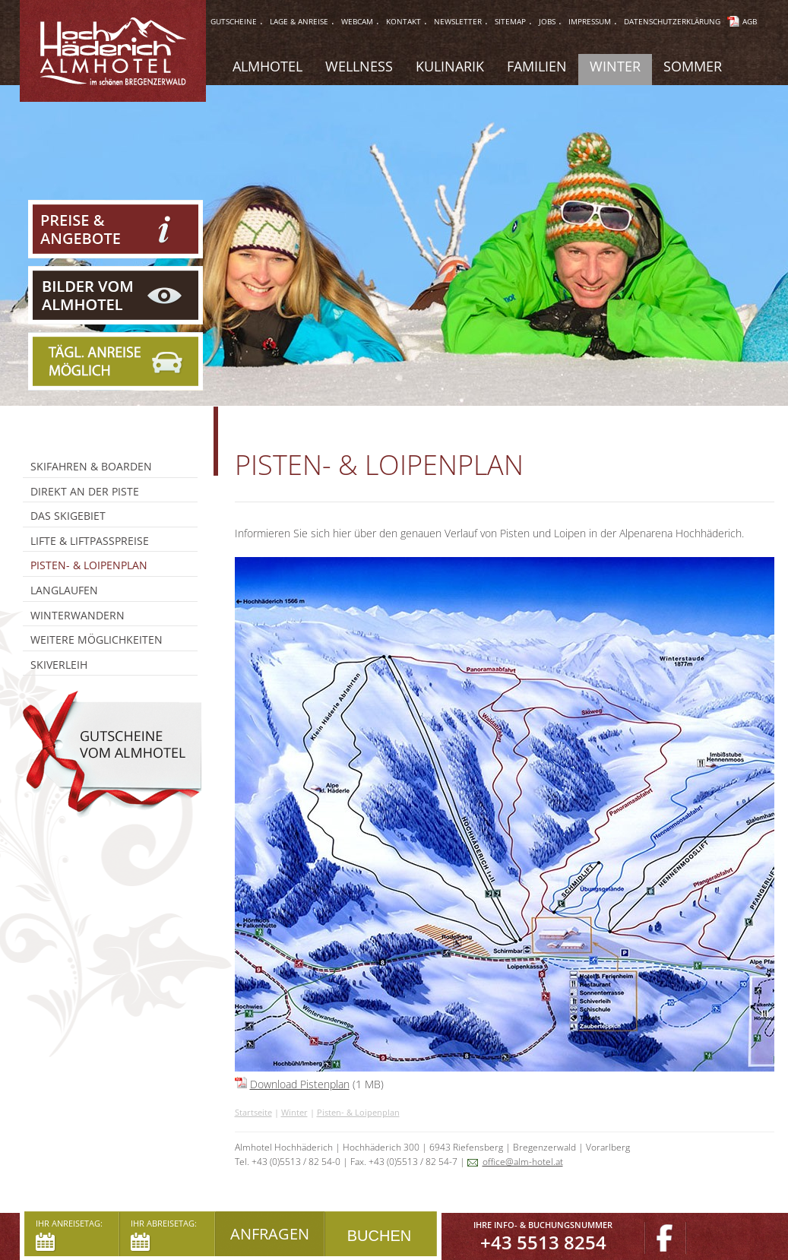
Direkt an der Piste (84, 491)
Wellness (359, 66)
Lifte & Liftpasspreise (89, 540)
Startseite (253, 1112)
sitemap (510, 21)
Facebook (665, 1238)
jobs (547, 21)
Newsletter (458, 21)
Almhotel (267, 66)
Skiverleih (58, 664)
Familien (537, 66)
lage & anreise (299, 21)
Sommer (692, 66)
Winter (294, 1112)
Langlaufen (64, 590)
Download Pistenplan (300, 1084)
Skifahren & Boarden (91, 466)
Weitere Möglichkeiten (96, 639)
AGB (749, 21)
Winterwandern (77, 615)
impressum (589, 21)
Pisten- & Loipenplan (358, 1112)
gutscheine (233, 21)
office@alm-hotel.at (523, 1161)
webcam (357, 21)
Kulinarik (450, 66)
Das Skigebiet (68, 515)
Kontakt (403, 21)
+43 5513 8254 (543, 1242)
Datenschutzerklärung (672, 21)
